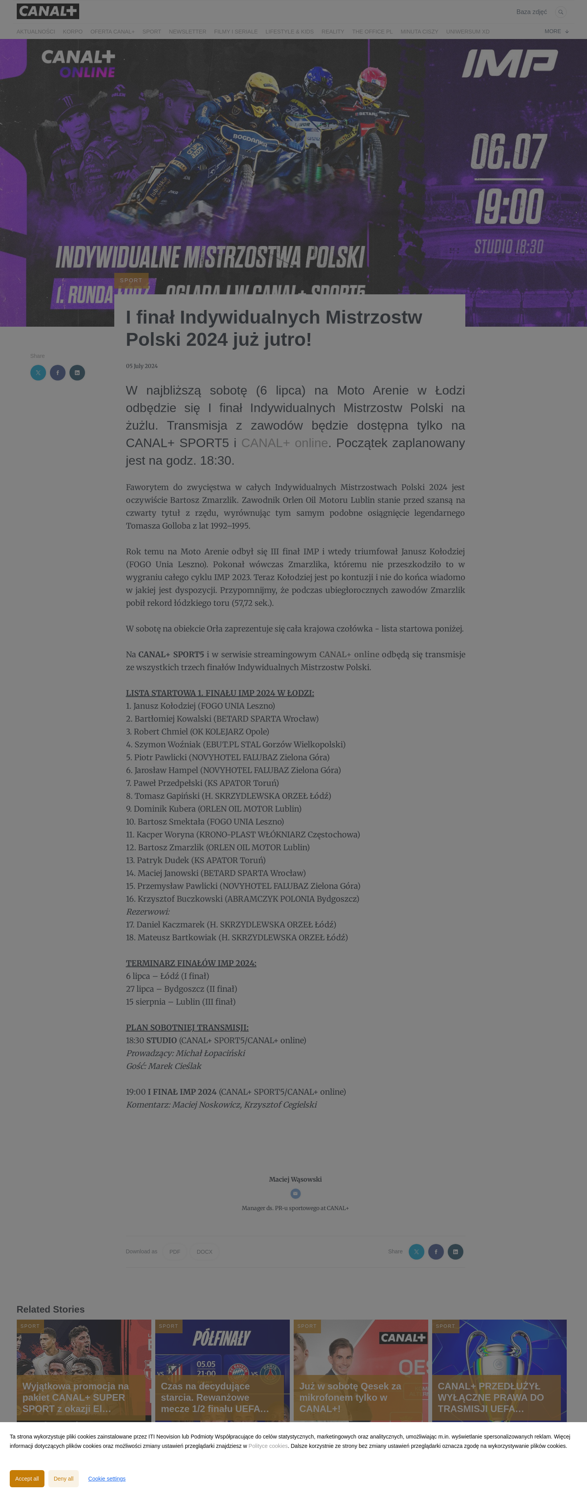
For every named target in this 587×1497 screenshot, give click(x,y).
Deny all (64, 1479)
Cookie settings (107, 1479)
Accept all (27, 1479)
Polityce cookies (267, 1446)
